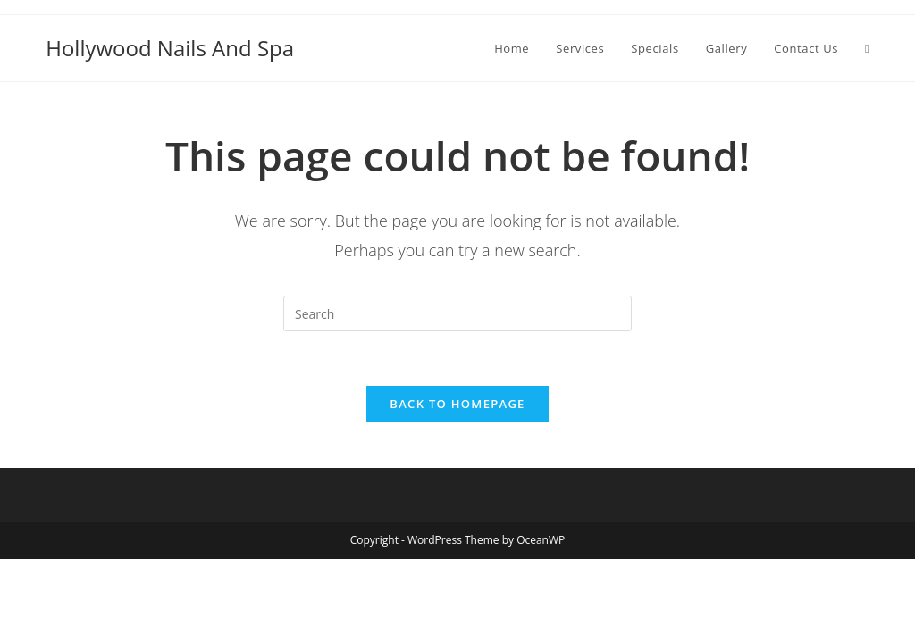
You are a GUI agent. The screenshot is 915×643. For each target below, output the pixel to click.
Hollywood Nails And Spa (170, 48)
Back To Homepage (457, 404)
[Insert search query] (457, 313)
